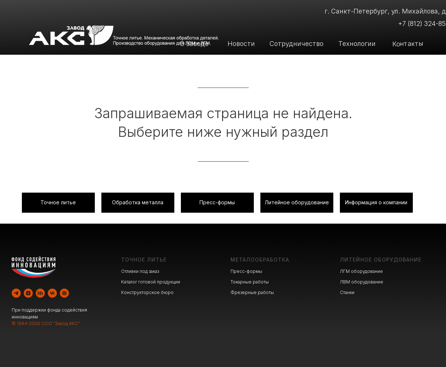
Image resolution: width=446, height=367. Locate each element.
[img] (118, 64)
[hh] (40, 293)
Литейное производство (178, 63)
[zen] (28, 293)
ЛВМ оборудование (361, 282)
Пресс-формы (246, 271)
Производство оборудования (303, 63)
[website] (64, 293)
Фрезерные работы (252, 292)
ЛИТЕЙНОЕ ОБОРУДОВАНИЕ (381, 259)
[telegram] (16, 293)
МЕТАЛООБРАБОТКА (259, 259)
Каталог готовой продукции (150, 282)
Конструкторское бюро (147, 292)
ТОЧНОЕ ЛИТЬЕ (144, 259)
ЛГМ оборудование (361, 271)
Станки (347, 292)
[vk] (52, 293)
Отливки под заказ (140, 271)
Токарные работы (249, 282)
